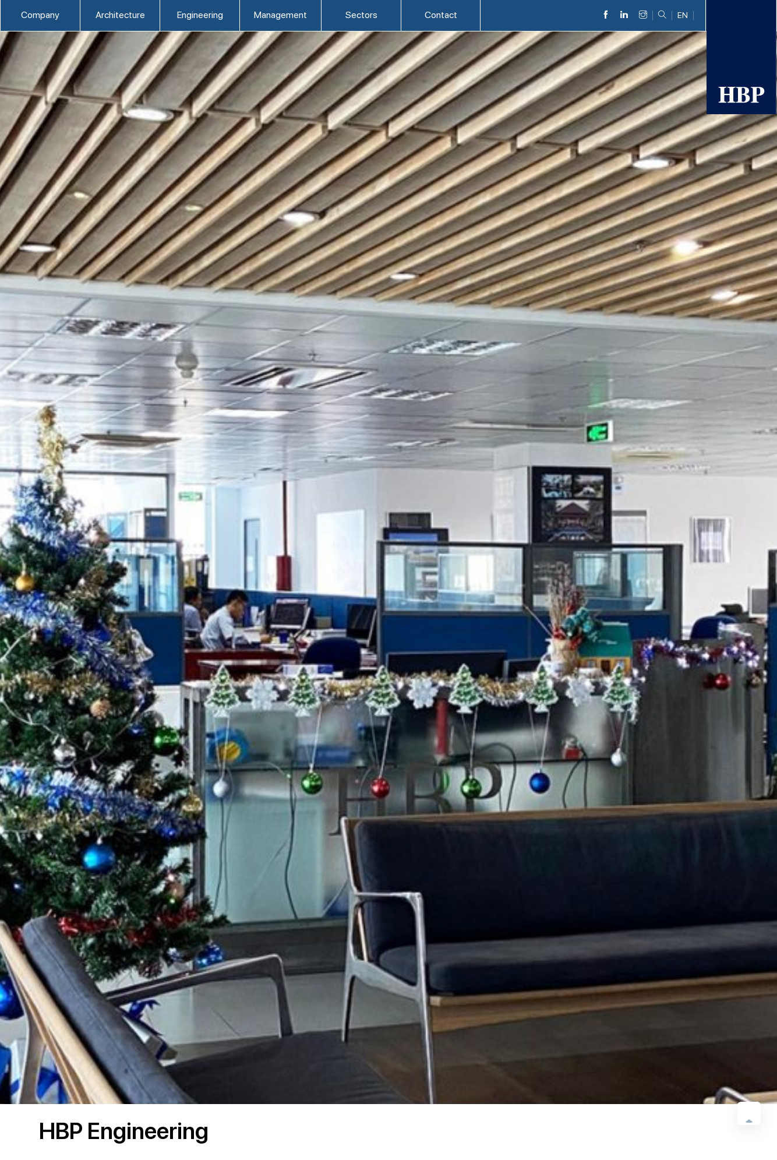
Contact (441, 14)
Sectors (361, 14)
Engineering (200, 14)
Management (280, 14)
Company (40, 14)
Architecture (120, 14)
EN (682, 15)
